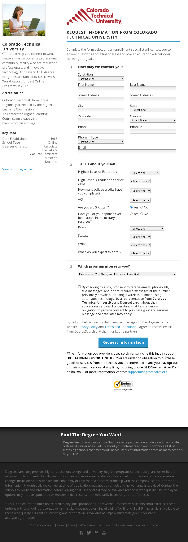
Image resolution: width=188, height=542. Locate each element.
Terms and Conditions (120, 327)
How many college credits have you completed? (100, 191)
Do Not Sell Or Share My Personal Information (123, 525)
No (146, 207)
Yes (135, 207)
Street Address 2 (142, 95)
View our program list (17, 169)
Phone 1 (84, 127)
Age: (81, 199)
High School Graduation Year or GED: (101, 182)
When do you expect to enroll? (99, 252)
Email (82, 147)
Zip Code (84, 116)
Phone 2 (136, 127)
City (80, 106)
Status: (83, 235)
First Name (86, 84)
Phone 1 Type (88, 137)
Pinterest (96, 532)
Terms (154, 525)
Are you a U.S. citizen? (93, 207)
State (134, 106)
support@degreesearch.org (147, 372)
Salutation (85, 74)
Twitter (89, 532)
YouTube (104, 532)
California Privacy (87, 525)
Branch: (83, 227)
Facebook (81, 532)
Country (136, 116)
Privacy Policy (88, 327)
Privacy (71, 525)
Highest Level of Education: (97, 172)
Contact (61, 525)
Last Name (138, 84)
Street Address (88, 95)
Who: (81, 244)
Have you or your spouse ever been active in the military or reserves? (99, 217)
